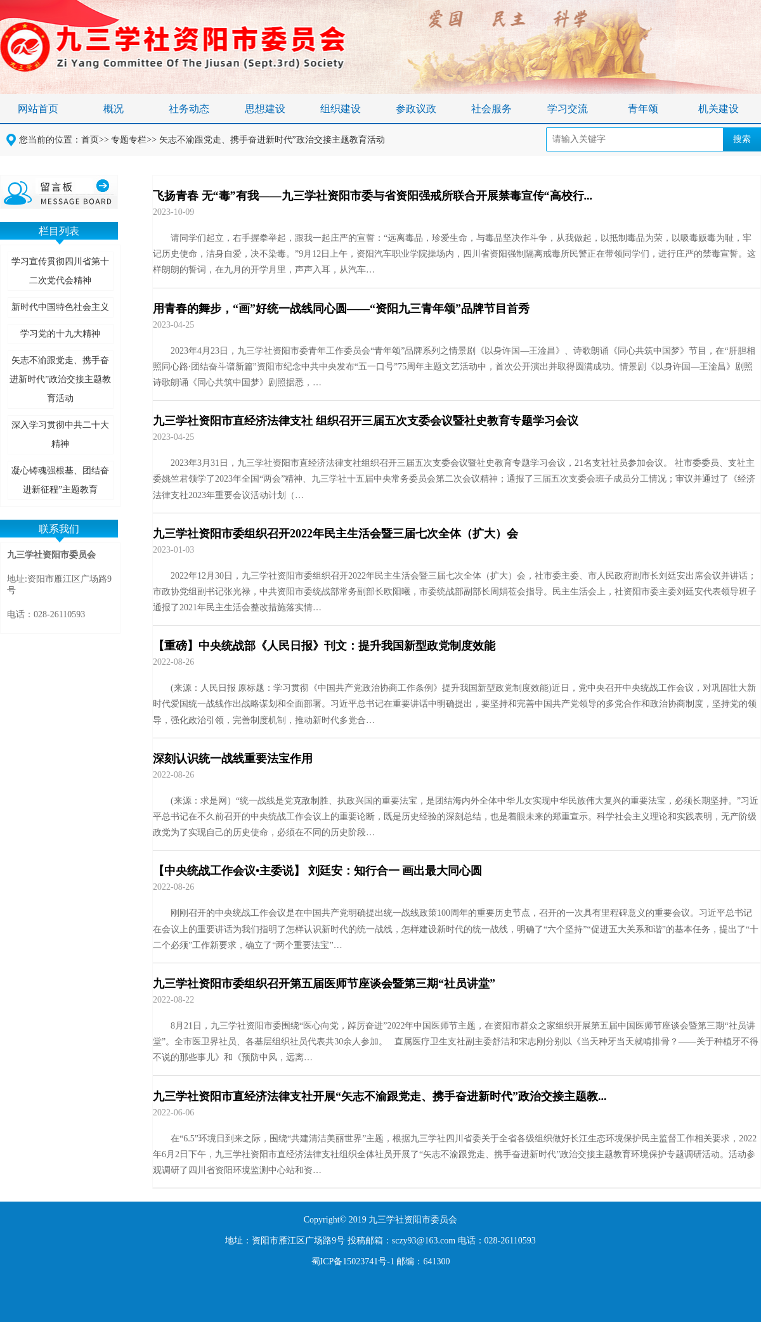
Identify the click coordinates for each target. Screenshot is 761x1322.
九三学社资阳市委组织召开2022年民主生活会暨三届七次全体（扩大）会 (335, 533)
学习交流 (567, 108)
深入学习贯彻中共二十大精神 (60, 434)
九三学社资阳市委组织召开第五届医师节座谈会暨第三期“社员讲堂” (324, 983)
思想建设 (265, 108)
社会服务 (491, 108)
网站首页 (38, 108)
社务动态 (189, 108)
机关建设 (718, 108)
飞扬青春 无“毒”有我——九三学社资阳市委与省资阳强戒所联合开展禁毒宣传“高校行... (372, 195)
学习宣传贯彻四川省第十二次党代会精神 (60, 271)
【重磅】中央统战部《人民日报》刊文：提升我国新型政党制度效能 (324, 645)
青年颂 (643, 108)
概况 (113, 108)
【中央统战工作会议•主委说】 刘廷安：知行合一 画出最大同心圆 (317, 870)
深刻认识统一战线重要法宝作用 (233, 758)
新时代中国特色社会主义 (60, 307)
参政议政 (416, 108)
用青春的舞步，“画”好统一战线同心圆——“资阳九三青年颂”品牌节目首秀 (341, 308)
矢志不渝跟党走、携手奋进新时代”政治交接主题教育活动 (272, 139)
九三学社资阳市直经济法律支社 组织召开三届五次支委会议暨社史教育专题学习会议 (365, 420)
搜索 (742, 139)
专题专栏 (128, 139)
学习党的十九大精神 (60, 333)
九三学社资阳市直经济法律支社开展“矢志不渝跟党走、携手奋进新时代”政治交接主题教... (380, 1096)
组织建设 (340, 108)
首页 (90, 139)
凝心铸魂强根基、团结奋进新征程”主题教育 (60, 480)
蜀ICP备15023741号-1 (352, 1261)
